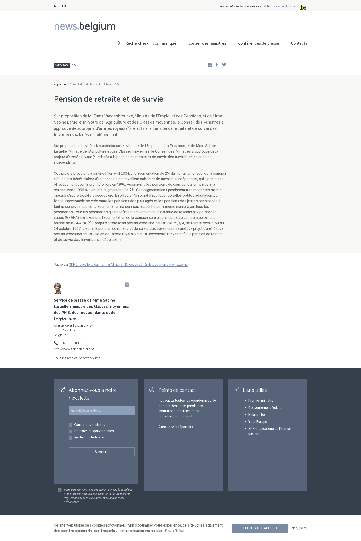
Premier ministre (260, 401)
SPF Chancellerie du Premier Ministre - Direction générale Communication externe (128, 264)
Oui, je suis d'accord (260, 528)
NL (56, 6)
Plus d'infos (174, 531)
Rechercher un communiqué (150, 43)
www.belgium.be (284, 6)
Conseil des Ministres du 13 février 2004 (95, 84)
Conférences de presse (258, 43)
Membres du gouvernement (94, 431)
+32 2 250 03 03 (71, 343)
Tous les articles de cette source (77, 358)
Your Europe (257, 422)
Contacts (299, 43)
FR (64, 6)
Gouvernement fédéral (265, 408)
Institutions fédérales (89, 437)
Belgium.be (256, 415)
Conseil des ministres (207, 43)
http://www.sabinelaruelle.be (74, 349)
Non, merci (299, 528)
